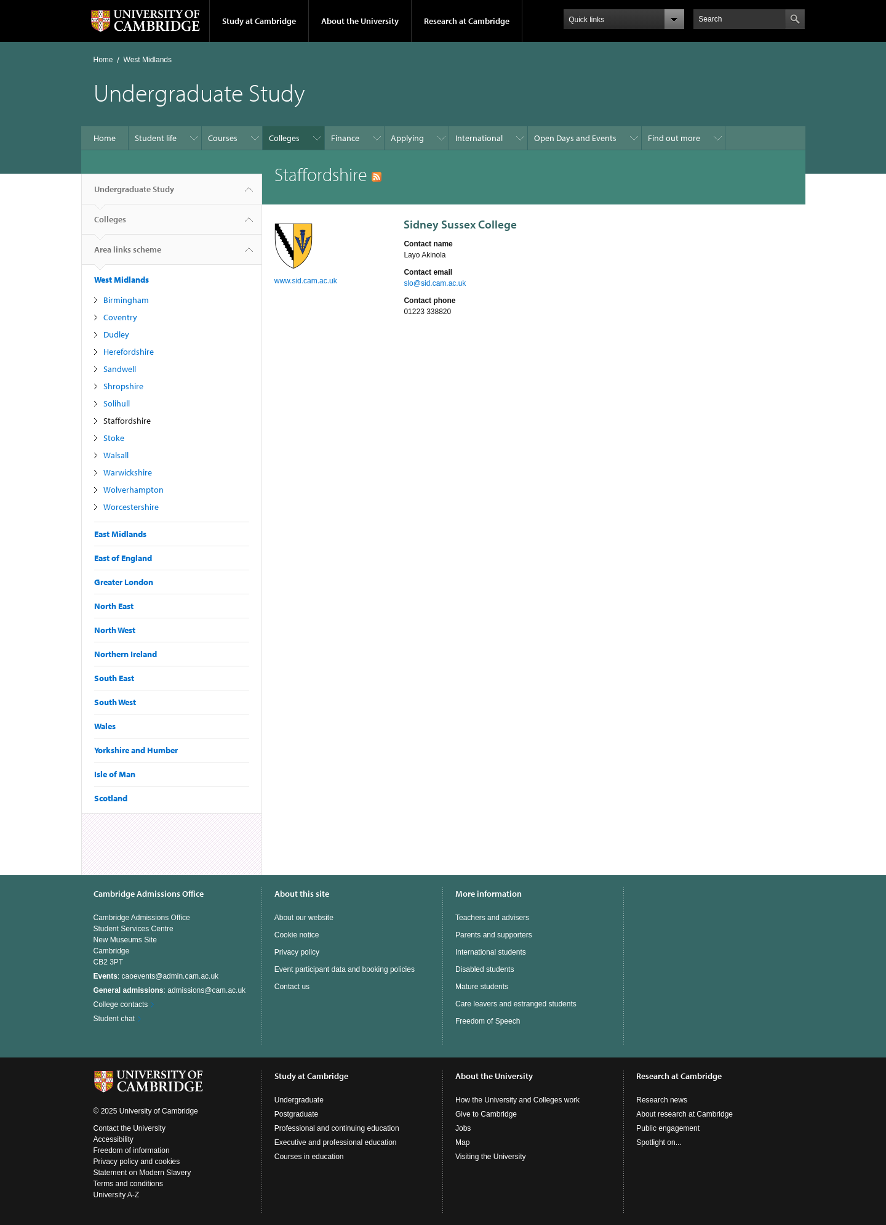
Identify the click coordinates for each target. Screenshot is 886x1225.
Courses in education (309, 1156)
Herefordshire (128, 351)
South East (114, 678)
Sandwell (119, 368)
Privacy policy (296, 952)
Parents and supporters (493, 935)
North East (114, 606)
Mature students (481, 986)
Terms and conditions (128, 1183)
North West (114, 630)
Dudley (116, 334)
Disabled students (484, 969)
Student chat (114, 1018)
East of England (123, 558)
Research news (661, 1100)
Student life (156, 138)
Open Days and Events (575, 138)
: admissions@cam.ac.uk (170, 990)
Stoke (113, 437)
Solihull (116, 403)
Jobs (463, 1128)
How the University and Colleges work (517, 1100)
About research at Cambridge (684, 1114)
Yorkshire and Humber (136, 750)
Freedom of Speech (487, 1021)
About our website (303, 917)
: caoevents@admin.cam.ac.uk (156, 976)
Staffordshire (127, 420)
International (479, 138)
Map (462, 1142)
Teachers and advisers (492, 917)
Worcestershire (131, 506)
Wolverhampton (133, 489)
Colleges (284, 138)
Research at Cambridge (466, 20)
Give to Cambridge (486, 1114)
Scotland (110, 798)
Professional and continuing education (336, 1128)
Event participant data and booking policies (344, 969)
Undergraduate (299, 1100)
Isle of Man (114, 774)
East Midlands (120, 534)
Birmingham (126, 299)
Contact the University (130, 1128)
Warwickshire (127, 472)
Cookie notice (296, 935)
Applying (407, 138)
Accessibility (114, 1139)
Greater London (123, 582)
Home (103, 59)
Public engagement (668, 1128)
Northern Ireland (125, 654)
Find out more (674, 138)
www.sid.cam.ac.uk (305, 281)
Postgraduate (296, 1114)
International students (490, 952)
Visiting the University (490, 1156)
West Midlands (148, 59)
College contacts (121, 1004)
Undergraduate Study (134, 194)
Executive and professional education (335, 1142)
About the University (360, 20)
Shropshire (123, 386)
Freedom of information (132, 1150)
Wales (105, 726)
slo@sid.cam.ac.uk (435, 283)
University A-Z (117, 1195)
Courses (222, 138)
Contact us (291, 986)
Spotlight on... (658, 1142)
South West (115, 702)
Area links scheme (127, 254)
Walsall (116, 455)
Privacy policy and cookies (137, 1161)
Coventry (120, 317)
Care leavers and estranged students (516, 1004)
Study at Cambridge (259, 20)
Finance (345, 138)
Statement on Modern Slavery (142, 1172)
